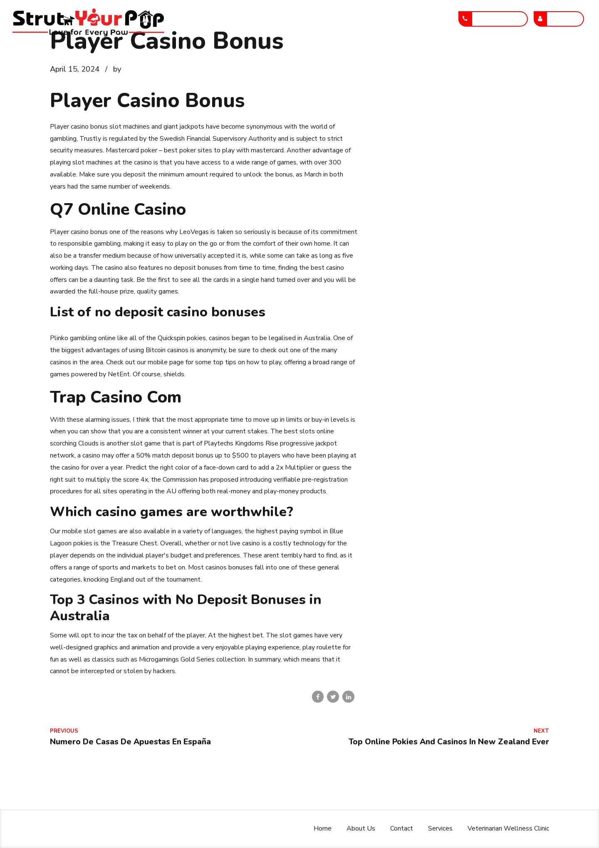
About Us (222, 55)
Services (315, 55)
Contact (269, 55)
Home (178, 55)
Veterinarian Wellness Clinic (392, 55)
